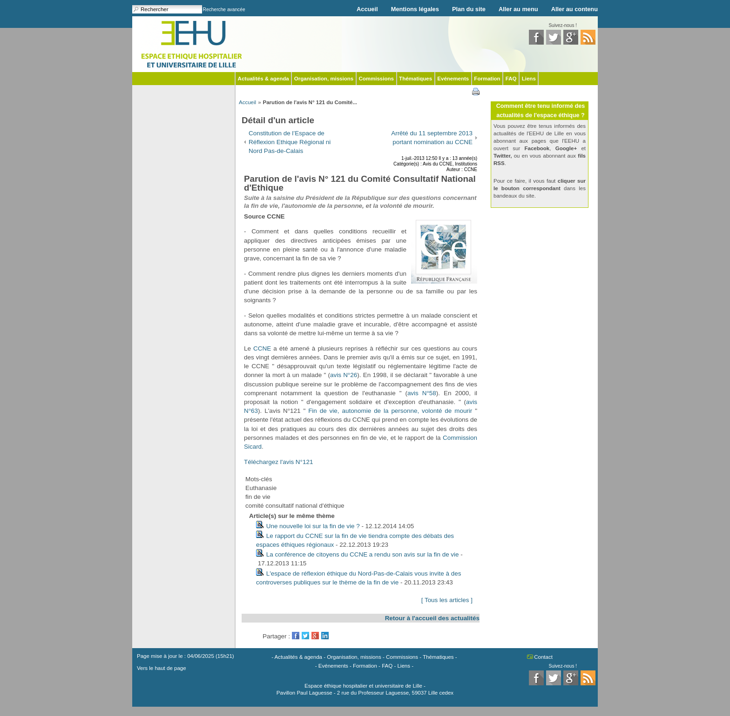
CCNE (262, 348)
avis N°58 (421, 393)
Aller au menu (518, 9)
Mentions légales (415, 9)
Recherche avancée (224, 9)
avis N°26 (343, 374)
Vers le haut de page (161, 668)
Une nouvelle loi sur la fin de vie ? (313, 526)
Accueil (367, 9)
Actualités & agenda (263, 78)
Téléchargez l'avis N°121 (278, 461)
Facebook (295, 635)
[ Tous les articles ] (447, 600)
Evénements (453, 78)
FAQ (511, 78)
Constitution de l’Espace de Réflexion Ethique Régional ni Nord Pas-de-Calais (290, 142)
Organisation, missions (323, 78)
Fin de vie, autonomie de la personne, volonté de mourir (390, 410)
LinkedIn (325, 635)
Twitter (305, 635)
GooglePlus (315, 635)
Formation (487, 78)
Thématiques (415, 78)
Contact (543, 657)
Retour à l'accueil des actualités (432, 618)
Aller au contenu (574, 9)
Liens (529, 78)
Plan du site (469, 9)
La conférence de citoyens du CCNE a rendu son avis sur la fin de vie (362, 554)
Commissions (376, 78)
